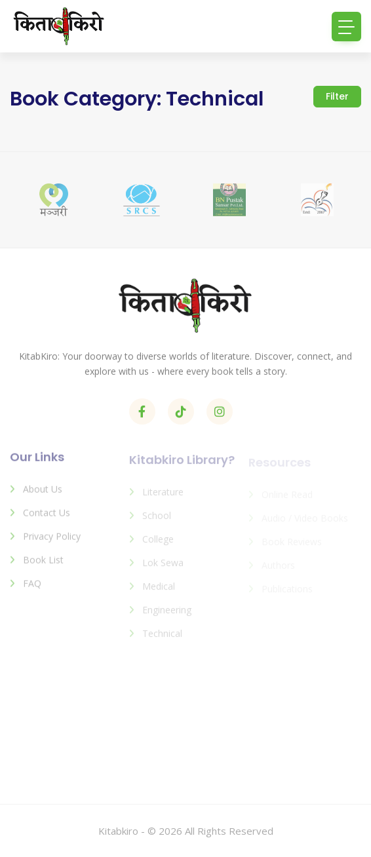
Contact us (46, 518)
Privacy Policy (52, 541)
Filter (337, 96)
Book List (43, 565)
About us (42, 494)
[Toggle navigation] (346, 26)
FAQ (32, 588)
